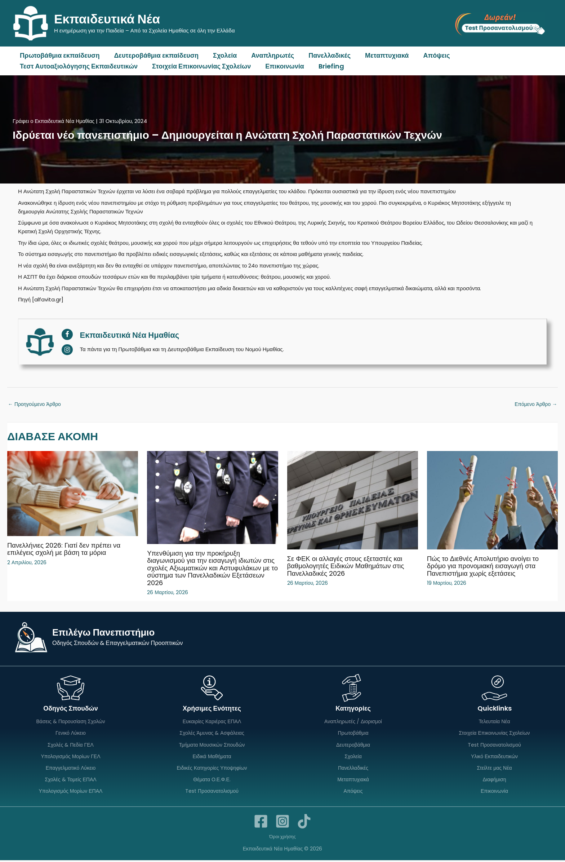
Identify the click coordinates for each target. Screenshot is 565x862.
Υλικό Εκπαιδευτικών (494, 757)
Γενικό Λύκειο (70, 733)
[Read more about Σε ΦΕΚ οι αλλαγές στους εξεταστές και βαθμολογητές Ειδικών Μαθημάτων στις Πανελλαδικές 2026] (352, 500)
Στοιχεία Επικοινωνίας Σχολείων (199, 66)
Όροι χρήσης (282, 838)
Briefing (326, 66)
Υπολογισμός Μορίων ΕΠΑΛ (71, 792)
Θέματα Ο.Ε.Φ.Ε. (211, 780)
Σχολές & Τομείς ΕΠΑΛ (70, 780)
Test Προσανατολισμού (212, 792)
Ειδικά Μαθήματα (211, 757)
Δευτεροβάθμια (353, 745)
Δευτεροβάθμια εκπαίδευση (154, 55)
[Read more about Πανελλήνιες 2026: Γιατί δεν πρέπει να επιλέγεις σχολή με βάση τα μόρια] (72, 494)
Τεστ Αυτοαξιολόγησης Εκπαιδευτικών (78, 66)
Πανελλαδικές (323, 55)
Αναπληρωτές (267, 55)
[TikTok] (304, 823)
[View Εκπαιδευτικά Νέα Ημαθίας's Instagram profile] (67, 349)
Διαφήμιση (494, 780)
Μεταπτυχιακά (379, 55)
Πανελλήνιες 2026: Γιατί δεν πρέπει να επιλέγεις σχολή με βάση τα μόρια (68, 549)
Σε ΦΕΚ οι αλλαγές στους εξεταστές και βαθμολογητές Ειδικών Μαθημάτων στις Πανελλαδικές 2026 (350, 566)
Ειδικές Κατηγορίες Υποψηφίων (212, 769)
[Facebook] (261, 823)
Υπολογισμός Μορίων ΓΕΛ (70, 757)
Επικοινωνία (281, 66)
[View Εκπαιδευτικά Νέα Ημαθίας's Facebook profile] (67, 334)
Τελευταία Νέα (494, 721)
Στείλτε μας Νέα (494, 769)
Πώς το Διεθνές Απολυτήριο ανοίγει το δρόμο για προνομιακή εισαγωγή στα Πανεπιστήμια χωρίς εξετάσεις (487, 566)
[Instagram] (282, 823)
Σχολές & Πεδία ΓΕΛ (71, 745)
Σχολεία (221, 55)
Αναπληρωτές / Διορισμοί (353, 721)
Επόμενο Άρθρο (534, 404)
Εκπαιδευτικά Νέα (107, 19)
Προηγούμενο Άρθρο (36, 404)
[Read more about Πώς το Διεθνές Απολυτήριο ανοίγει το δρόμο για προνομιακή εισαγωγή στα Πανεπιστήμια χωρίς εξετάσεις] (492, 500)
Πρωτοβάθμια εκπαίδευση (59, 55)
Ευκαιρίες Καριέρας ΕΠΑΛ (212, 721)
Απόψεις (427, 55)
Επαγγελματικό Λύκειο (71, 769)
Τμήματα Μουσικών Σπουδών (212, 745)
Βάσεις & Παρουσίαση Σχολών (70, 721)
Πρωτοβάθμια (353, 733)
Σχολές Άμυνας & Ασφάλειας (211, 733)
